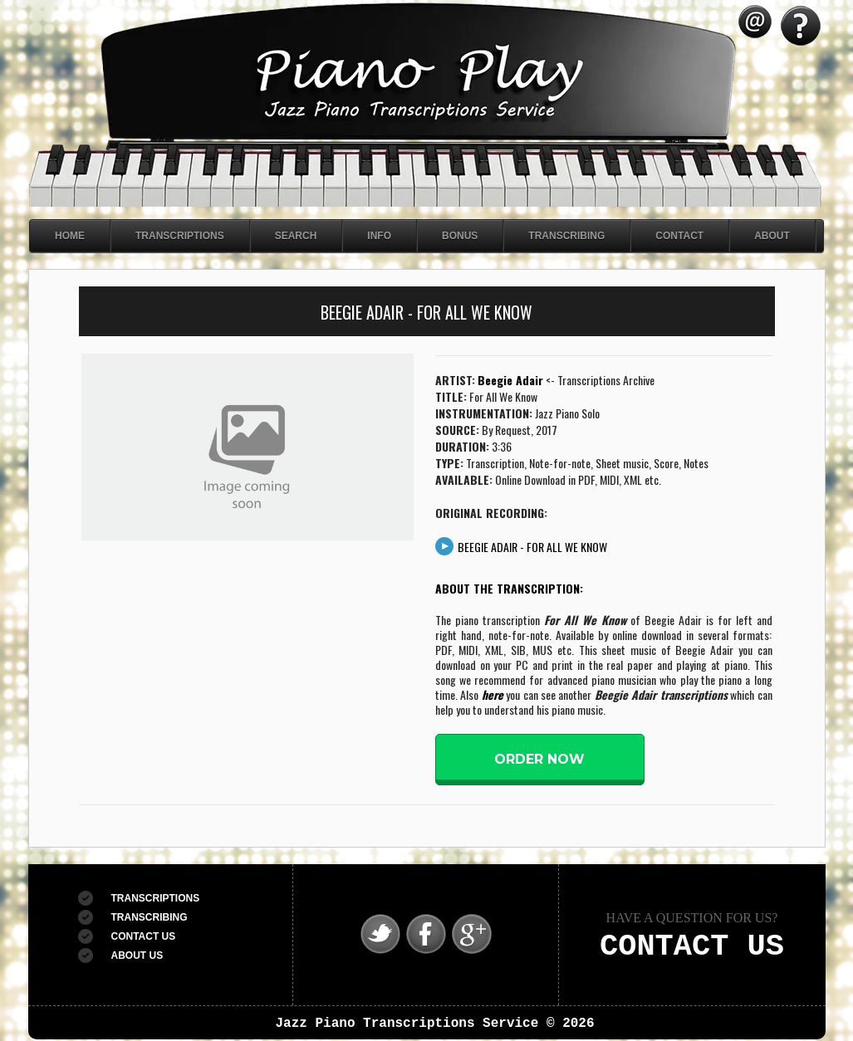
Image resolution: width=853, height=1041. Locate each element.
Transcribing (566, 236)
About (772, 236)
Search (296, 236)
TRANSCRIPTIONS (155, 898)
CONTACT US (143, 936)
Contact (679, 236)
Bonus (460, 236)
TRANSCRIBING (149, 917)
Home (70, 236)
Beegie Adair (510, 380)
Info (379, 236)
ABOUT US (137, 955)
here (492, 694)
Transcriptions (179, 236)
